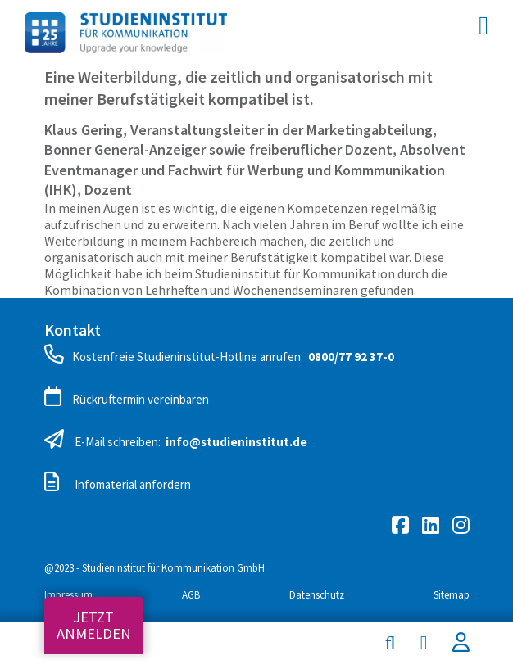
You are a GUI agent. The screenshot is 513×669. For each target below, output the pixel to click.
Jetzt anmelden (94, 625)
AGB (191, 595)
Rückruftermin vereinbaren (126, 397)
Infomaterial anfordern (117, 482)
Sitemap (452, 595)
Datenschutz (316, 595)
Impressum (68, 595)
